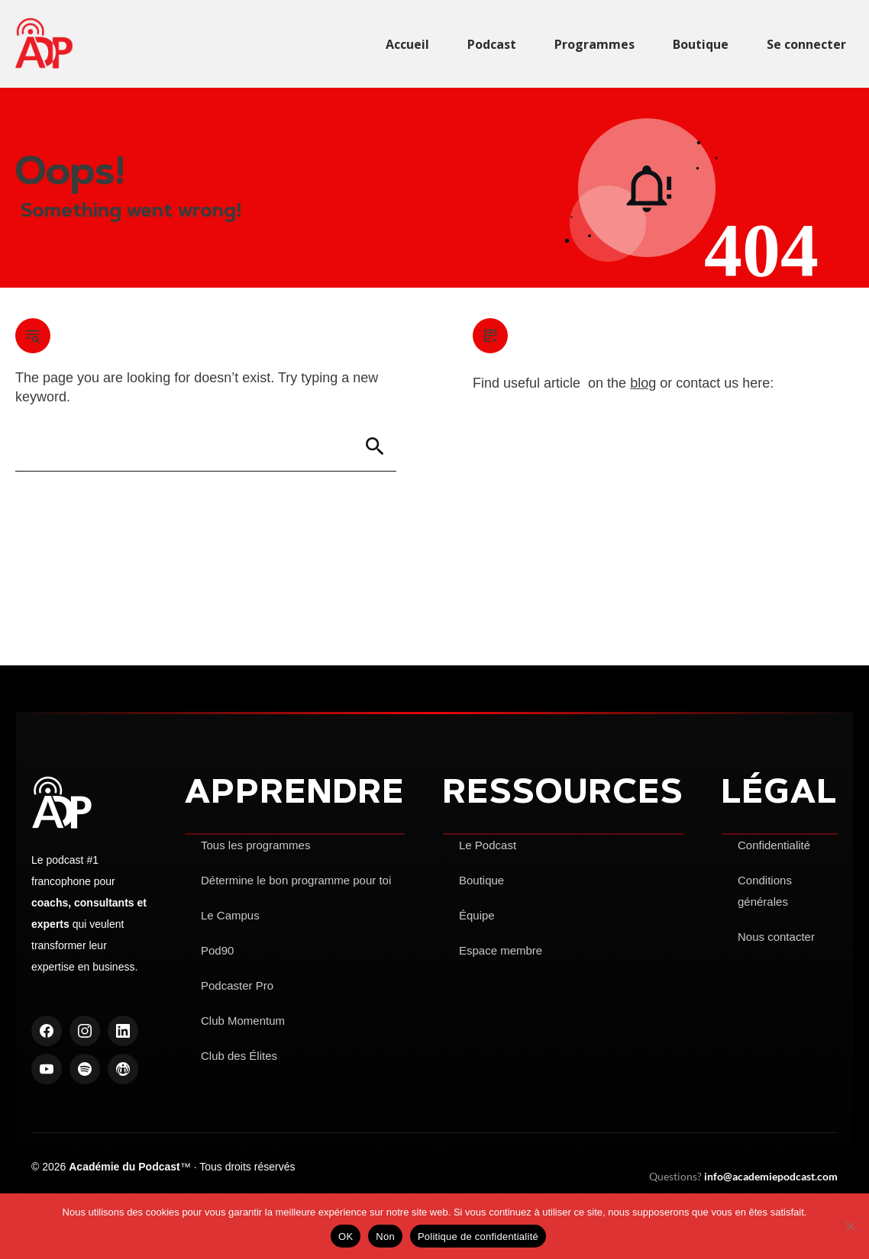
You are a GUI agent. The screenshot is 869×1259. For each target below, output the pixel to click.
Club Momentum (243, 1020)
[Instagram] (84, 1031)
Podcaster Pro (237, 985)
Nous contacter (776, 936)
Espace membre (500, 950)
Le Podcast (487, 845)
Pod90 (217, 950)
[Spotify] (84, 1069)
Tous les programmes (255, 845)
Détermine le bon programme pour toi (296, 880)
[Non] (850, 1226)
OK (345, 1236)
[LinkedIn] (123, 1031)
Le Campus (230, 915)
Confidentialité (774, 845)
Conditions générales (765, 891)
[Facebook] (46, 1031)
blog (643, 383)
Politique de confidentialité (478, 1236)
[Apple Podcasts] (123, 1069)
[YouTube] (46, 1069)
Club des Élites (239, 1055)
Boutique (481, 880)
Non (385, 1236)
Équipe (477, 915)
